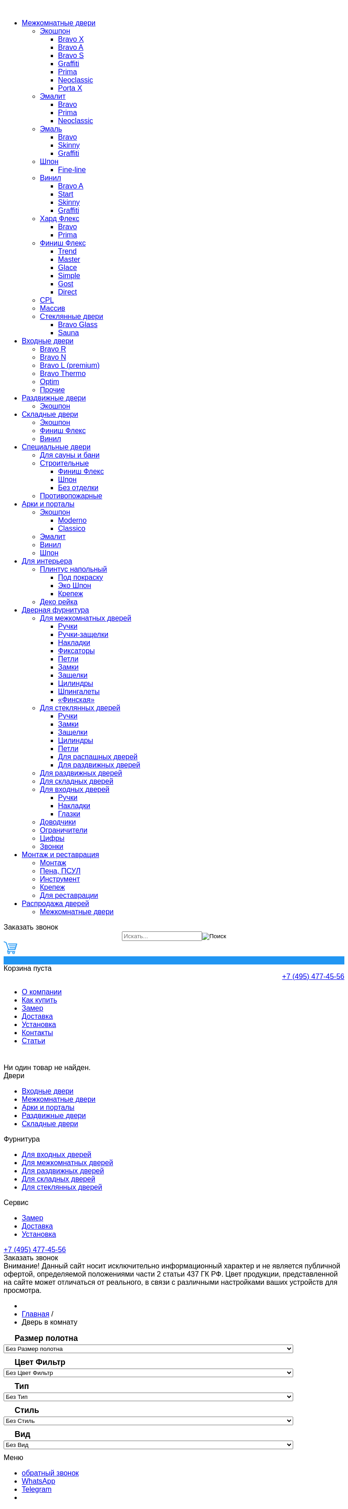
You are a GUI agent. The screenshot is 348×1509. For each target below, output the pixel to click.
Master (69, 259)
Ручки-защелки (83, 634)
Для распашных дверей (98, 757)
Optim (49, 382)
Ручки (67, 626)
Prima (67, 72)
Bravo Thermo (63, 373)
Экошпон (55, 31)
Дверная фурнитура (55, 610)
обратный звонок (50, 1473)
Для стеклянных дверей (80, 708)
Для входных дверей (75, 789)
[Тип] (148, 1397)
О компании (42, 992)
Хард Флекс (59, 218)
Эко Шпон (74, 585)
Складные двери (50, 414)
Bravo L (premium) (70, 365)
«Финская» (76, 700)
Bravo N (53, 357)
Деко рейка (58, 602)
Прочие (52, 390)
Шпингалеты (79, 691)
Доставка (37, 1016)
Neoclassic (75, 80)
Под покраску (80, 577)
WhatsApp (38, 1481)
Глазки (69, 814)
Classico (71, 528)
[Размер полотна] (148, 1349)
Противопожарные (71, 496)
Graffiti (68, 63)
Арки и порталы (48, 504)
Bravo (67, 104)
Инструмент (60, 879)
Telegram (37, 1489)
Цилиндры (75, 683)
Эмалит (53, 96)
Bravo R (53, 349)
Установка (39, 1024)
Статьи (33, 1041)
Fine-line (72, 170)
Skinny (69, 145)
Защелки (72, 675)
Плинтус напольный (73, 569)
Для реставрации (69, 895)
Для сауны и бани (70, 455)
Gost (65, 284)
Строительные (64, 463)
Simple (69, 276)
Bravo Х (71, 39)
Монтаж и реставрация (60, 854)
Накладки (74, 642)
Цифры (52, 838)
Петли (68, 659)
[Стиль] (148, 1421)
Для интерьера (47, 561)
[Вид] (148, 1445)
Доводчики (58, 822)
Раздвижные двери (54, 398)
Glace (67, 267)
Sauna (68, 333)
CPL (47, 300)
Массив (52, 308)
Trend (67, 251)
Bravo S (71, 55)
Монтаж (53, 863)
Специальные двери (56, 447)
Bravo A (70, 47)
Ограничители (63, 830)
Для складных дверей (76, 781)
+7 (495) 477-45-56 (313, 976)
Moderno (72, 520)
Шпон (49, 161)
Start (65, 194)
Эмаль (51, 129)
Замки (68, 667)
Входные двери (47, 341)
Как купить (39, 1000)
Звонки (51, 846)
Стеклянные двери (71, 316)
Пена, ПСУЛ (60, 871)
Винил (50, 178)
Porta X (70, 88)
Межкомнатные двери (59, 23)
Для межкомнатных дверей (85, 618)
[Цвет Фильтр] (148, 1373)
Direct (67, 292)
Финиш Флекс (63, 243)
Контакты (37, 1033)
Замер (32, 1008)
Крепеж (70, 594)
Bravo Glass (77, 324)
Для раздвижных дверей (99, 765)
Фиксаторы (76, 651)
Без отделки (78, 488)
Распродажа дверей (55, 903)
